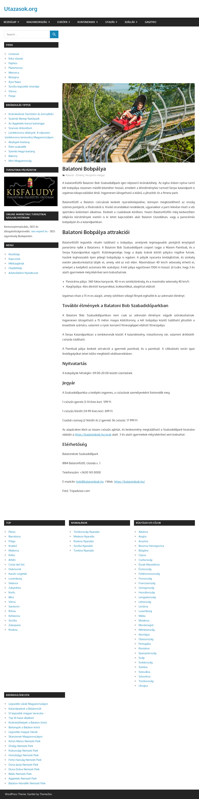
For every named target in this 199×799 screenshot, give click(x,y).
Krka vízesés (16, 58)
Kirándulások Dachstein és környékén (31, 114)
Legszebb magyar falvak (23, 732)
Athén (12, 560)
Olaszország (146, 639)
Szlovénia (144, 676)
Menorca (14, 72)
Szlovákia (144, 672)
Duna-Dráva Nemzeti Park (24, 769)
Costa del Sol (16, 564)
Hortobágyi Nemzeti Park (24, 755)
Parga (12, 96)
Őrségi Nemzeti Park (21, 746)
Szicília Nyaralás (83, 546)
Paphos (13, 63)
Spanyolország (147, 653)
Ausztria (143, 541)
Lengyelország (147, 597)
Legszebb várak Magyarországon (28, 704)
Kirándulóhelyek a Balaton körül (28, 722)
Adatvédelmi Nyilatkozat (23, 273)
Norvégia (144, 634)
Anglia (142, 536)
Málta (142, 616)
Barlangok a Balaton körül (24, 727)
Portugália (145, 643)
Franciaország (147, 583)
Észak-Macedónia (149, 564)
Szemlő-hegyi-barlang (22, 151)
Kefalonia (14, 616)
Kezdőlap (10, 21)
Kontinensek (86, 21)
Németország (147, 629)
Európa (62, 21)
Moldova (144, 620)
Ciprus (142, 555)
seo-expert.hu (39, 231)
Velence (13, 583)
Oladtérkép (15, 268)
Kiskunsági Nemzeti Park (23, 750)
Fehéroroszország (149, 573)
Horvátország (147, 592)
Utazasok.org (21, 8)
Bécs (11, 597)
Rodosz (13, 629)
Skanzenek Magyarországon (26, 736)
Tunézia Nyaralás (84, 550)
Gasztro (150, 21)
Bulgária (143, 550)
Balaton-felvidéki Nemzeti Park (27, 783)
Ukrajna (143, 685)
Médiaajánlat (16, 263)
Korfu (12, 592)
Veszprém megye (95, 175)
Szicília (13, 620)
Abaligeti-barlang (19, 142)
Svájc (142, 657)
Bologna (14, 77)
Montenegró (146, 625)
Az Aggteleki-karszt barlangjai (27, 123)
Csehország (145, 560)
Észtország (145, 569)
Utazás (110, 21)
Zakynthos (15, 587)
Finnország (145, 578)
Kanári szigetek (18, 573)
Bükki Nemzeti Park (20, 774)
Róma (12, 611)
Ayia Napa (15, 82)
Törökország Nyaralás (87, 531)
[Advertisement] (128, 57)
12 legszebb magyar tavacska (26, 713)
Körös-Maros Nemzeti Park (24, 741)
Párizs (12, 531)
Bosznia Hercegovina (151, 546)
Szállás (130, 21)
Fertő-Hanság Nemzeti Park (25, 760)
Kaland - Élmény (75, 175)
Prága (12, 541)
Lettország (145, 602)
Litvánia (143, 606)
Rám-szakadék (17, 146)
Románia (144, 648)
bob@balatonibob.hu (90, 481)
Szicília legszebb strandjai (24, 86)
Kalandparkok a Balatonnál (25, 708)
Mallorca (14, 550)
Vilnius (13, 91)
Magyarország (37, 21)
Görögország (146, 587)
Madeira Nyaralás (84, 536)
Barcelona (14, 536)
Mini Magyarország (20, 160)
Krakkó (13, 546)
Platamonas (16, 67)
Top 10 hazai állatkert (21, 718)
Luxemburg (15, 578)
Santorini (14, 606)
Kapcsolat (14, 259)
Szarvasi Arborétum (20, 128)
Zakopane (15, 625)
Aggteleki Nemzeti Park (23, 778)
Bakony (13, 156)
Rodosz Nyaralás (84, 541)
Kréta (12, 555)
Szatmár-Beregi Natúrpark (24, 118)
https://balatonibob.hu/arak (93, 434)
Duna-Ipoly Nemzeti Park (23, 764)
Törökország (146, 681)
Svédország (146, 662)
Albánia (143, 531)
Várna (12, 602)
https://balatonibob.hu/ (129, 481)
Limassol (14, 54)
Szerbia (143, 667)
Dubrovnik (15, 569)
